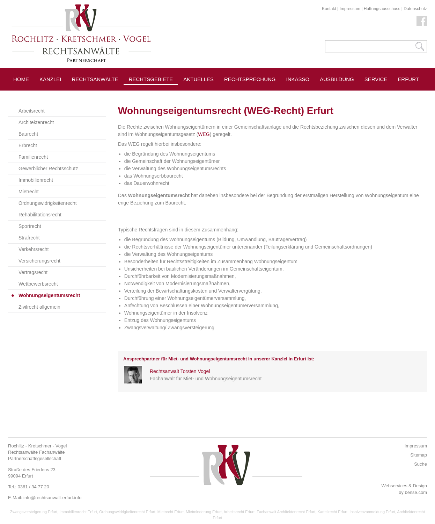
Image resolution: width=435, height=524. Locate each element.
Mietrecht (29, 191)
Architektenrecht (36, 122)
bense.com (416, 492)
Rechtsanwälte (95, 79)
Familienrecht (33, 157)
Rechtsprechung (250, 79)
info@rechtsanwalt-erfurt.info (52, 497)
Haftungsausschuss (382, 8)
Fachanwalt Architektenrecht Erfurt (286, 512)
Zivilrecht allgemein (39, 307)
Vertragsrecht (33, 272)
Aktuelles (198, 79)
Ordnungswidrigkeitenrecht (48, 203)
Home (21, 79)
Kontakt (329, 8)
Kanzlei (50, 79)
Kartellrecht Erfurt (332, 512)
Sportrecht (30, 226)
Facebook (421, 21)
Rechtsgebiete (151, 79)
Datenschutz (415, 8)
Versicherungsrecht (39, 261)
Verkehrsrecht (34, 249)
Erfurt (408, 79)
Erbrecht (28, 145)
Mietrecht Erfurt (170, 512)
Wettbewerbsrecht (38, 284)
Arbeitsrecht (32, 111)
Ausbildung (337, 79)
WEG (203, 134)
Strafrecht (29, 238)
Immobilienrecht (36, 180)
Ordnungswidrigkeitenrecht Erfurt (127, 512)
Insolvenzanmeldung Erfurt (372, 512)
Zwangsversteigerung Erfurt (33, 512)
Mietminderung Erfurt (204, 512)
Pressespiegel (205, 95)
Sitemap (418, 455)
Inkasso (298, 79)
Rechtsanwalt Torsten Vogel (180, 371)
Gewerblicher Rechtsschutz (48, 168)
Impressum (350, 8)
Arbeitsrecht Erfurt (239, 512)
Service (376, 79)
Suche (420, 464)
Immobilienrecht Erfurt (78, 512)
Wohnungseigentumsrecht (49, 295)
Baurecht (28, 134)
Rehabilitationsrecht (40, 214)
